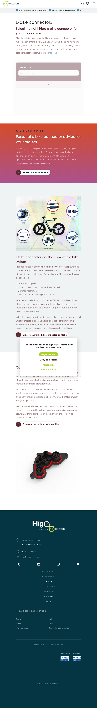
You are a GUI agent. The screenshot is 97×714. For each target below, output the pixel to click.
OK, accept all (48, 354)
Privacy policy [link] (48, 369)
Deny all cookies (48, 359)
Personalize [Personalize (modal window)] (48, 365)
